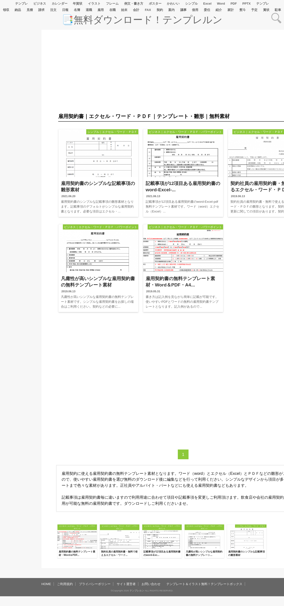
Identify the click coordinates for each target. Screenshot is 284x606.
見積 (30, 10)
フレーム (112, 3)
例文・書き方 (133, 3)
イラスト (94, 3)
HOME (46, 584)
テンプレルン (137, 590)
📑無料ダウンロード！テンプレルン (142, 19)
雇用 (100, 10)
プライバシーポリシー (95, 584)
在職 (112, 10)
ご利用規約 (65, 584)
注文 (53, 10)
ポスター (155, 3)
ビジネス (39, 3)
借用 (195, 10)
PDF (233, 3)
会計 (136, 10)
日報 (65, 10)
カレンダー (59, 3)
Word (221, 3)
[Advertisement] (19, 176)
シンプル (191, 3)
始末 (124, 10)
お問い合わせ (151, 584)
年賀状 (77, 3)
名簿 (77, 10)
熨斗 (242, 10)
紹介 (219, 10)
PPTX (246, 3)
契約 (160, 10)
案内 (171, 10)
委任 (207, 10)
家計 (230, 10)
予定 (254, 10)
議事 (183, 10)
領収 (6, 10)
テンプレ (21, 3)
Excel (207, 3)
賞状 (266, 10)
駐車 (278, 10)
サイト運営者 (126, 584)
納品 (18, 10)
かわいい (173, 3)
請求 (41, 10)
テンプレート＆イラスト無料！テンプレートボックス (204, 584)
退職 (89, 10)
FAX (148, 10)
